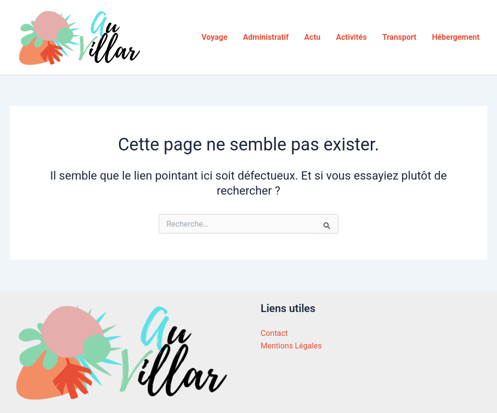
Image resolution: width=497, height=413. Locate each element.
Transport (399, 37)
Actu (312, 37)
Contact (274, 333)
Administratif (266, 37)
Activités (351, 37)
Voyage (214, 37)
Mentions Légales (291, 345)
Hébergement (456, 37)
